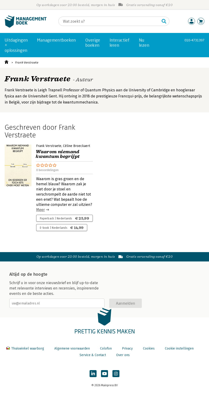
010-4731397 (194, 40)
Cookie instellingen (179, 348)
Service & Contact (93, 355)
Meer (40, 209)
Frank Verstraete (26, 62)
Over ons (123, 355)
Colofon (106, 348)
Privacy (127, 348)
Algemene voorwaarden (72, 348)
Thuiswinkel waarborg (25, 348)
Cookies (149, 348)
